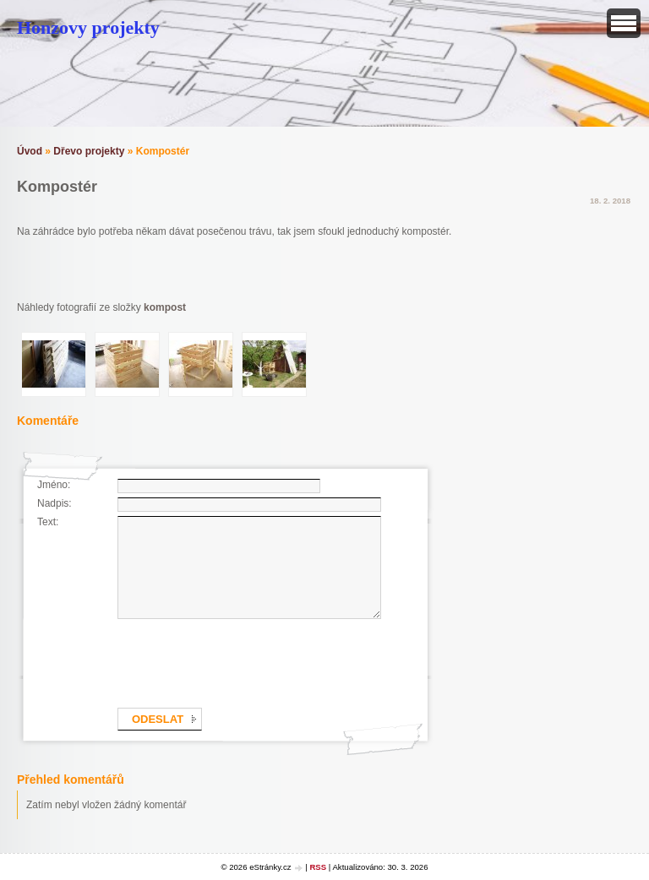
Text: (47, 522)
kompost (165, 307)
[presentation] (245, 660)
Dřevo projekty (88, 151)
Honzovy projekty (88, 27)
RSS (317, 867)
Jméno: (53, 485)
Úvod (29, 151)
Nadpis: (54, 503)
